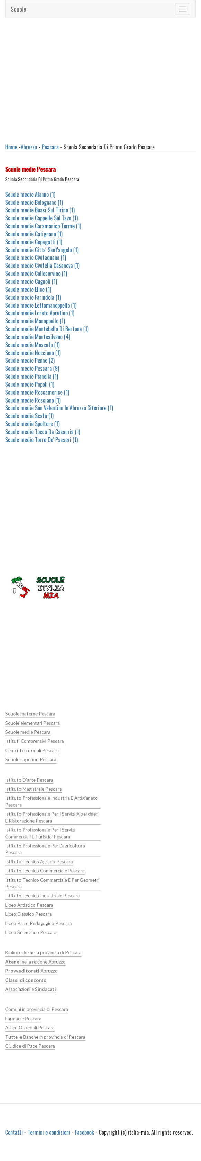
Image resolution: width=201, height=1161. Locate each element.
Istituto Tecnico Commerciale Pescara (45, 870)
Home (11, 147)
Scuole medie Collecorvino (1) (36, 273)
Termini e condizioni (49, 1132)
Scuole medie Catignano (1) (34, 234)
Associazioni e (30, 989)
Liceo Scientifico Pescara (31, 932)
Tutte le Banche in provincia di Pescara (45, 1037)
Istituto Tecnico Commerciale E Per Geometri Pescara (52, 883)
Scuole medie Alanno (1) (30, 194)
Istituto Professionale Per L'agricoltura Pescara (45, 849)
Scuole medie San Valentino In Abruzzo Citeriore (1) (59, 408)
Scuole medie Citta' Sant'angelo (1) (41, 250)
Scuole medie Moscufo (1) (32, 345)
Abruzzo (29, 147)
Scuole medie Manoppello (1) (35, 321)
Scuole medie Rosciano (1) (32, 400)
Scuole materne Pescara (30, 713)
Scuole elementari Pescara (32, 723)
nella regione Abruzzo (35, 962)
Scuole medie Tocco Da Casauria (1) (42, 432)
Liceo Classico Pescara (28, 914)
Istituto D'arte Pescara (29, 780)
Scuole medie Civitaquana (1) (35, 257)
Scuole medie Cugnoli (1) (31, 281)
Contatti (14, 1132)
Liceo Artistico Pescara (29, 905)
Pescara (50, 147)
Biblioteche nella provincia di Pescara (43, 952)
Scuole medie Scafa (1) (29, 416)
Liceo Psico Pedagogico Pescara (38, 923)
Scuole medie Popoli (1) (29, 384)
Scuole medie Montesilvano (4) (37, 337)
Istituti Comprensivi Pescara (34, 741)
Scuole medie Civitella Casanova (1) (42, 265)
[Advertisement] (100, 73)
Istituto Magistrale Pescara (33, 789)
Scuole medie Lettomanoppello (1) (40, 305)
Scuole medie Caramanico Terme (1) (43, 226)
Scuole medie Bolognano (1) (34, 202)
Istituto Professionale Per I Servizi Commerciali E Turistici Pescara (40, 833)
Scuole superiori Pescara (30, 759)
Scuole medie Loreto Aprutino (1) (39, 313)
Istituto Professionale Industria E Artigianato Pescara (51, 801)
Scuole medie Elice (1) (28, 289)
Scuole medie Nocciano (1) (32, 353)
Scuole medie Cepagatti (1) (33, 242)
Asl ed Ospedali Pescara (30, 1027)
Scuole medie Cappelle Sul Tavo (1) (41, 218)
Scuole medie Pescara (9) (32, 368)
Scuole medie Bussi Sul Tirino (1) (40, 210)
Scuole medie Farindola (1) (33, 297)
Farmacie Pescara (23, 1018)
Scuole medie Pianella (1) (31, 376)
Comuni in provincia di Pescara (36, 1009)
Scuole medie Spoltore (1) (32, 424)
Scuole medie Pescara (27, 732)
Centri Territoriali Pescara (32, 750)
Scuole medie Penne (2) (30, 360)
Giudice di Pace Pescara (30, 1046)
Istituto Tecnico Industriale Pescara (42, 895)
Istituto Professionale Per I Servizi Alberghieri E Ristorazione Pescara (51, 817)
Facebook (84, 1132)
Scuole (18, 9)
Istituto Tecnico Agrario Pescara (39, 861)
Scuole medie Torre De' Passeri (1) (41, 440)
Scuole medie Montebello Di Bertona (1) (46, 329)
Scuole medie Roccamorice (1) (37, 392)
